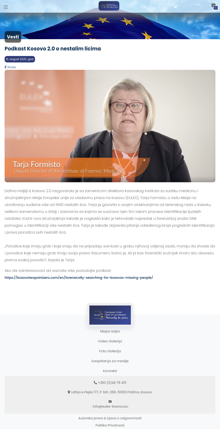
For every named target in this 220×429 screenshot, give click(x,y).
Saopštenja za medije (110, 360)
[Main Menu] (5, 6)
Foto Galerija (110, 351)
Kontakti (110, 370)
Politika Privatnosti (110, 425)
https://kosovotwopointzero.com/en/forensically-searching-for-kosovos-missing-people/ (79, 277)
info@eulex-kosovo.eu (110, 406)
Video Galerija (110, 341)
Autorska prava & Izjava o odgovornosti (110, 418)
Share (10, 67)
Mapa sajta (110, 331)
